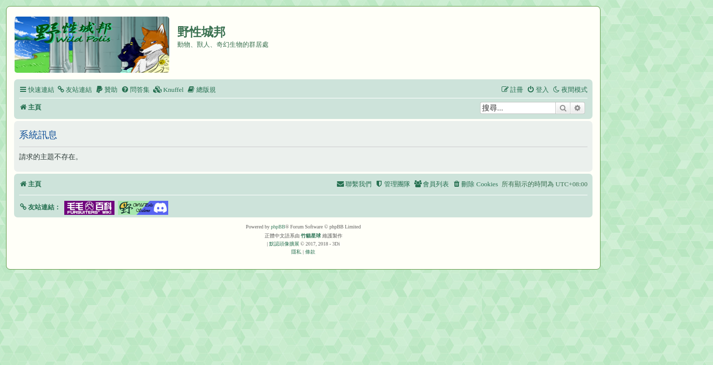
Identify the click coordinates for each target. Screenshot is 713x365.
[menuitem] (74, 89)
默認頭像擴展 (284, 244)
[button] (40, 207)
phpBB (278, 226)
